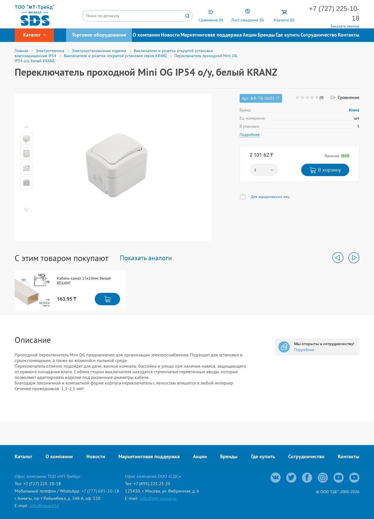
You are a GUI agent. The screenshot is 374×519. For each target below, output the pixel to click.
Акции (250, 35)
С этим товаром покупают (62, 258)
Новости (170, 35)
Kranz (354, 110)
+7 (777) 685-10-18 (100, 491)
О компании (146, 35)
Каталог (23, 457)
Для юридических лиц (270, 196)
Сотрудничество (319, 35)
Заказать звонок (344, 26)
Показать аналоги (146, 257)
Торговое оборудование (99, 35)
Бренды (266, 35)
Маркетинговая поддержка (211, 35)
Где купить (288, 35)
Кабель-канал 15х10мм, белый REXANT (84, 281)
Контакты (348, 35)
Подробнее (250, 134)
